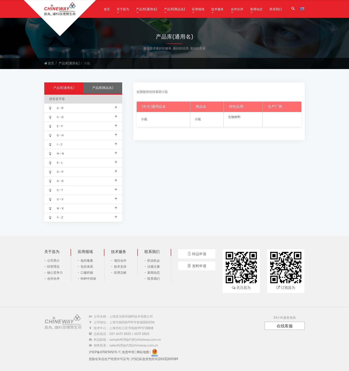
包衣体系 (87, 267)
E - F (83, 126)
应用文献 (120, 273)
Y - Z (83, 217)
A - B (83, 107)
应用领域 (198, 9)
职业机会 (153, 261)
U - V (83, 199)
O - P (83, 171)
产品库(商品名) (174, 9)
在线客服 (285, 326)
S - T (83, 190)
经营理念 (53, 267)
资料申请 (196, 266)
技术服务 (217, 9)
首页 (107, 9)
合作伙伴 (237, 9)
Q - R (83, 180)
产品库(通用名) (146, 9)
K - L (83, 162)
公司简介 (53, 261)
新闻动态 (256, 9)
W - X (83, 208)
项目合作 (120, 261)
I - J (83, 144)
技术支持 (120, 267)
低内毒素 (87, 261)
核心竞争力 (55, 273)
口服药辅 (87, 273)
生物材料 (234, 117)
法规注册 (153, 267)
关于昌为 (123, 9)
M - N (83, 153)
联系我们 (276, 9)
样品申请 (196, 254)
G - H (83, 135)
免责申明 (128, 352)
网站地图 (143, 352)
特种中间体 (88, 279)
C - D (83, 117)
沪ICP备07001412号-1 (104, 352)
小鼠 (144, 119)
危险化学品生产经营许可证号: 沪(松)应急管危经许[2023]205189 (133, 359)
